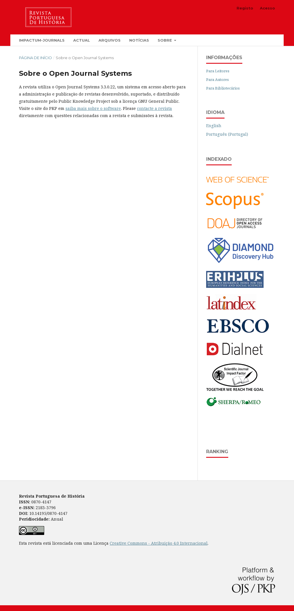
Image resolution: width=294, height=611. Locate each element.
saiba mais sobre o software (93, 108)
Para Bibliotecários (223, 88)
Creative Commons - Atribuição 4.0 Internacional (159, 543)
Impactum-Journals (42, 40)
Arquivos (109, 40)
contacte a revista (154, 108)
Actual (81, 40)
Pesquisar (258, 40)
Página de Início (35, 57)
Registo (245, 8)
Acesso (267, 8)
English (213, 125)
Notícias (139, 40)
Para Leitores (217, 70)
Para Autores (217, 79)
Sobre (165, 40)
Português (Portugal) (227, 134)
